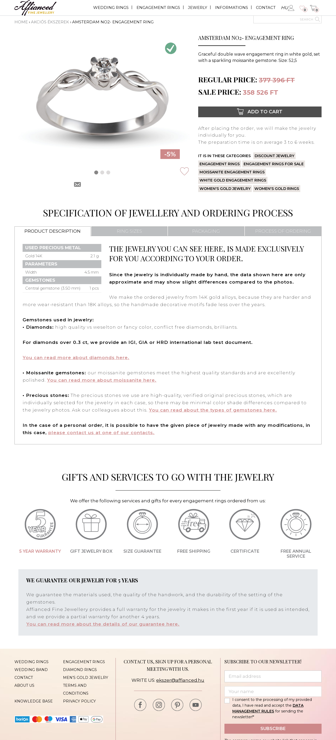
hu (284, 7)
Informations (231, 7)
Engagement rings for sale (274, 164)
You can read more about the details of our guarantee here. (103, 624)
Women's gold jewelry (225, 188)
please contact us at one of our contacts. (101, 432)
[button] (96, 172)
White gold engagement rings (233, 180)
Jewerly (197, 7)
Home (21, 21)
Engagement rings (158, 7)
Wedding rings (111, 7)
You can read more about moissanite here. (101, 380)
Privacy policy (79, 701)
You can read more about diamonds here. (76, 357)
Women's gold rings (276, 188)
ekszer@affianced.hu (180, 680)
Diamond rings (80, 669)
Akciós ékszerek (50, 21)
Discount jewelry (274, 155)
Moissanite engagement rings (232, 172)
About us (24, 685)
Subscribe (273, 728)
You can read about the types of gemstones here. (213, 410)
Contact (266, 7)
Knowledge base (33, 701)
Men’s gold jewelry (85, 677)
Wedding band (31, 669)
